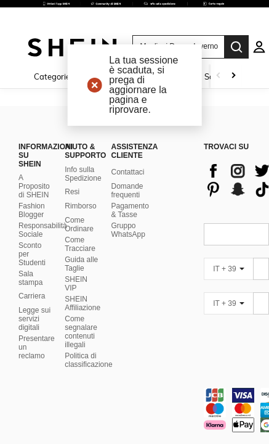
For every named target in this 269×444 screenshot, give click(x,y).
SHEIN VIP (76, 243)
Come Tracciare (80, 203)
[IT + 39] (228, 228)
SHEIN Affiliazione (82, 262)
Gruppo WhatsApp (128, 189)
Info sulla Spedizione (83, 133)
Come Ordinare (79, 183)
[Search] (236, 47)
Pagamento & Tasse (129, 169)
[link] (134, 15)
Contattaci (127, 131)
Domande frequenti (127, 149)
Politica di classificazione (88, 319)
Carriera (31, 256)
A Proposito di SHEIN (34, 146)
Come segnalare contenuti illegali (81, 291)
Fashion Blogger (31, 170)
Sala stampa (30, 238)
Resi (72, 151)
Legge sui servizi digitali (34, 279)
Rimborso (80, 165)
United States (50, 420)
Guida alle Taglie (81, 223)
